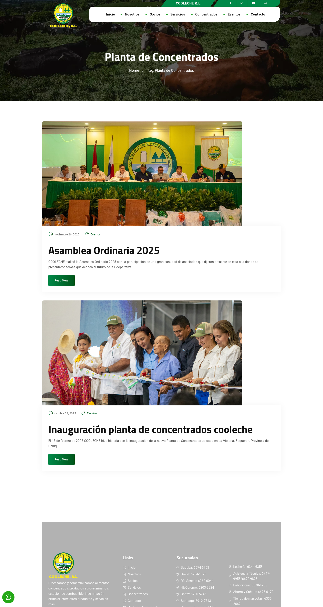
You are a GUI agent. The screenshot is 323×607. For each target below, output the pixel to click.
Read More (61, 280)
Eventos (95, 234)
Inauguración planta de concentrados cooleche (150, 429)
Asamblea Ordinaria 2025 (104, 250)
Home (134, 70)
